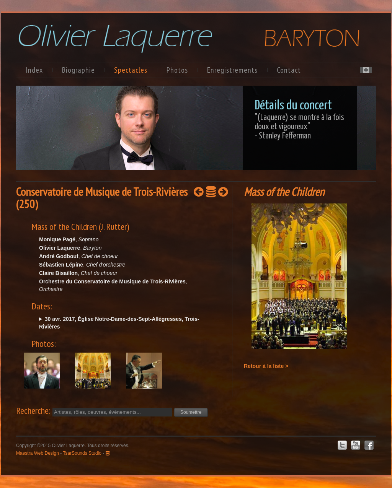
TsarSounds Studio (82, 453)
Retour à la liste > (266, 366)
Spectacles (130, 70)
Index (34, 70)
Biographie (78, 70)
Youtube (355, 445)
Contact (289, 70)
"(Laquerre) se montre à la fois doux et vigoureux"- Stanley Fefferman (299, 126)
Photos (177, 70)
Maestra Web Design (37, 453)
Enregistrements (232, 70)
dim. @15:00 (122, 322)
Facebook (369, 445)
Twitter (342, 445)
